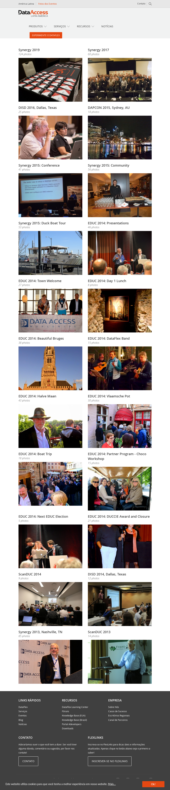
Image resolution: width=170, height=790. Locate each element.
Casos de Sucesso (117, 711)
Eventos (22, 715)
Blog (20, 719)
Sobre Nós (113, 707)
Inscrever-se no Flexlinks (110, 761)
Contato (141, 3)
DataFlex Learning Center (75, 707)
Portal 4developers (71, 724)
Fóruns (65, 711)
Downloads (67, 728)
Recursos (83, 26)
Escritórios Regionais (119, 715)
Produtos (36, 26)
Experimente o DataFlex (46, 35)
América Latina (26, 3)
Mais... (112, 784)
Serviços (60, 26)
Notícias (107, 26)
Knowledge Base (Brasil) (74, 719)
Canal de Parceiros (118, 719)
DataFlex (23, 707)
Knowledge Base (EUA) (73, 715)
